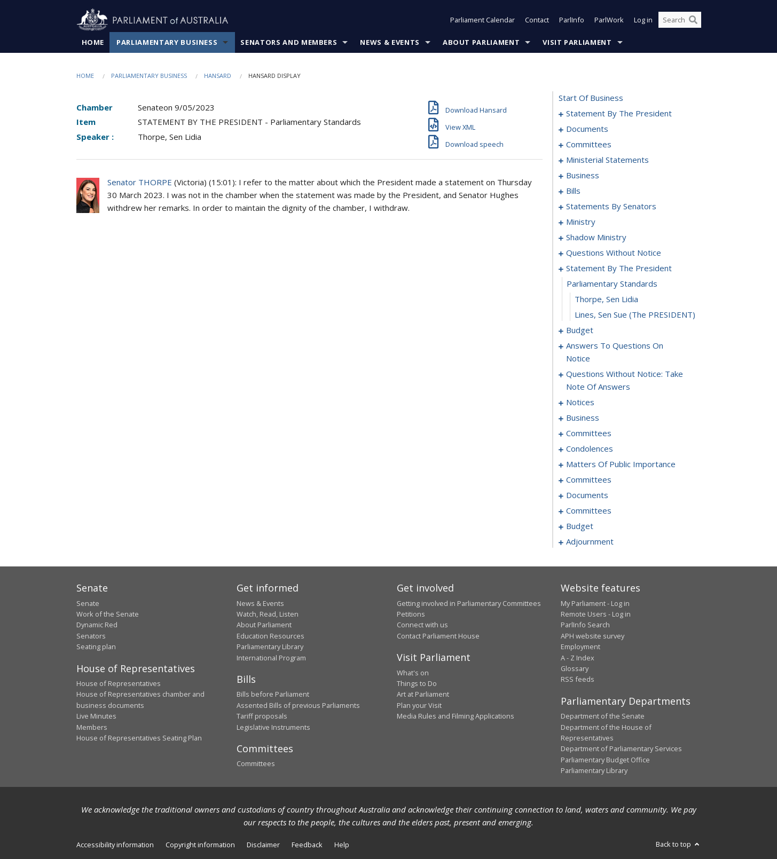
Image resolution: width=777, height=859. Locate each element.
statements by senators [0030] (611, 206)
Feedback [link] (307, 844)
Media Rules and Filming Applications (455, 716)
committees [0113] (588, 433)
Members (91, 727)
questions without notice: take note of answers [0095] (624, 380)
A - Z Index (577, 658)
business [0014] (582, 175)
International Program (271, 658)
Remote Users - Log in (596, 614)
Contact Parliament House (438, 636)
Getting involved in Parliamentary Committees (469, 603)
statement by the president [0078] (619, 268)
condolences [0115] (589, 449)
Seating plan (96, 647)
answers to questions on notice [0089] (614, 352)
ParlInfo (571, 20)
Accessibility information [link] (115, 844)
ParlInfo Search (585, 625)
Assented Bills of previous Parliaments (298, 705)
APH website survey (592, 636)
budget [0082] (579, 330)
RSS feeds (577, 679)
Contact (537, 20)
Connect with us (422, 625)
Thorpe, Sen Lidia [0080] (606, 299)
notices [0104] (580, 402)
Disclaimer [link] (263, 844)
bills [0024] (573, 191)
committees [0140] (588, 480)
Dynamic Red (96, 625)
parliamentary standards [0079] (612, 284)
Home (93, 42)
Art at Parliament (423, 694)
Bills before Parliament (273, 694)
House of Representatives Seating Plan (139, 738)
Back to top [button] (678, 844)
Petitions (411, 614)
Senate (87, 603)
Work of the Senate (107, 614)
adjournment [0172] (590, 542)
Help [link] (341, 844)
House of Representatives (118, 683)
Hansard (217, 76)
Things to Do (417, 683)
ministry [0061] (580, 222)
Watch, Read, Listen (268, 614)
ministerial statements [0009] (607, 160)
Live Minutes (96, 716)
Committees (256, 764)
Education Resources (270, 636)
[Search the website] (679, 20)
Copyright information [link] (200, 844)
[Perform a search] (693, 20)
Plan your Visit (419, 705)
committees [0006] (588, 144)
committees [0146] (588, 511)
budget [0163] (579, 526)
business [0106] (582, 418)
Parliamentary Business (166, 42)
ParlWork (609, 20)
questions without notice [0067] (613, 253)
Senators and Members (288, 42)
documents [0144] (587, 495)
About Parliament (481, 42)
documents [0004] (587, 129)
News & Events (389, 42)
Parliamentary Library (270, 647)
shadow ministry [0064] (596, 237)
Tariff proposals (262, 716)
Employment (580, 647)
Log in (643, 20)
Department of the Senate (603, 716)
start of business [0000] (591, 98)
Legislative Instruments (273, 727)
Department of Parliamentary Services (621, 749)
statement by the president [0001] (619, 113)
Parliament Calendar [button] (482, 20)
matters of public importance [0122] (621, 464)
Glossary (574, 668)
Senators (91, 636)
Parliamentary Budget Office (605, 760)
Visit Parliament (577, 42)
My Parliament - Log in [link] (595, 603)
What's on (413, 672)
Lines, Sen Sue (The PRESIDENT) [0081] (635, 315)
